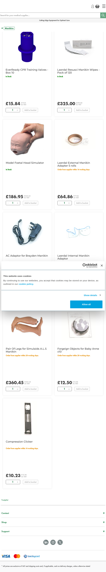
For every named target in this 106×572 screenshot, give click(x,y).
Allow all (86, 304)
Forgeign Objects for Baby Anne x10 (78, 350)
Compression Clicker (19, 441)
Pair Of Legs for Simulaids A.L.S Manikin (26, 350)
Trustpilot (4, 500)
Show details (90, 295)
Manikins (9, 28)
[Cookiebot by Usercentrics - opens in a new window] (84, 265)
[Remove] (8, 110)
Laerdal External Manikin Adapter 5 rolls (73, 164)
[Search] (103, 15)
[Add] (17, 110)
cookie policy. (26, 284)
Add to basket (30, 110)
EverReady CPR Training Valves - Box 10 (27, 71)
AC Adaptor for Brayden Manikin (27, 255)
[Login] (92, 6)
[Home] (104, 6)
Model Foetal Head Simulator (25, 162)
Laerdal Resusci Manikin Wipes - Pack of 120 (78, 71)
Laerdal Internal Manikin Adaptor (73, 257)
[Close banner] (102, 265)
